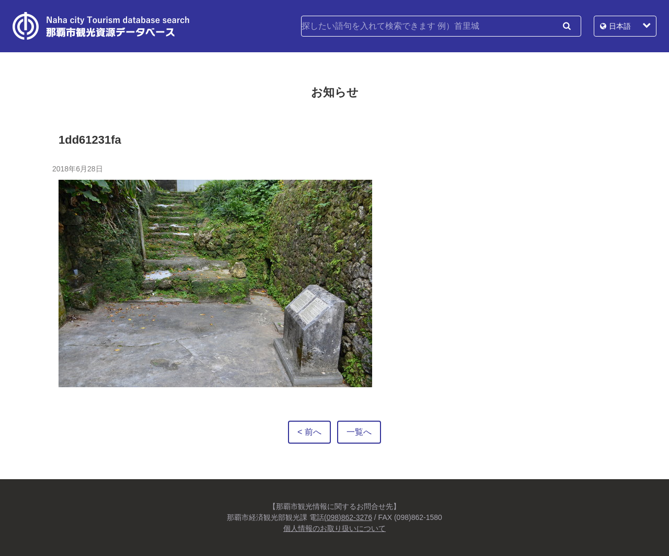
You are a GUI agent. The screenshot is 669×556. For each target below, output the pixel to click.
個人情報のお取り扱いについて (334, 528)
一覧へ (359, 431)
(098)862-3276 (348, 517)
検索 (566, 26)
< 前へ (309, 431)
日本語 (620, 26)
